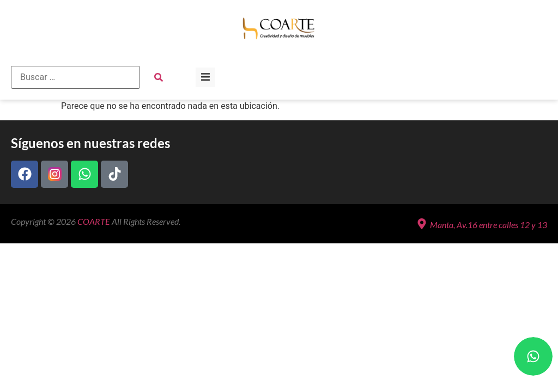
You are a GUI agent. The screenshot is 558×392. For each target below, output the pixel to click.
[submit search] (158, 77)
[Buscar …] (75, 77)
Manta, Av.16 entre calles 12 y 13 (488, 224)
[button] (205, 77)
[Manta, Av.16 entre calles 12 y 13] (421, 223)
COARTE (93, 221)
